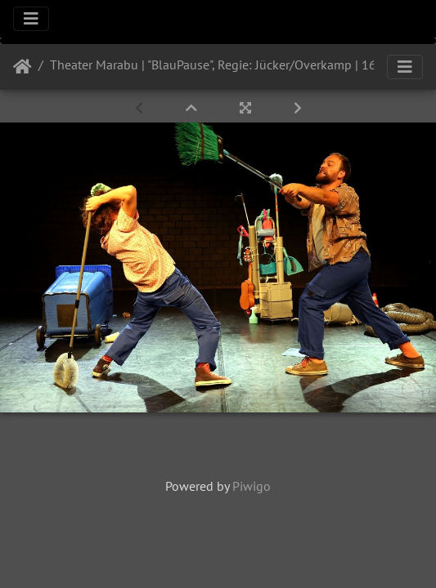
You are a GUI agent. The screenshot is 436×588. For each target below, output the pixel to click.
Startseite (22, 67)
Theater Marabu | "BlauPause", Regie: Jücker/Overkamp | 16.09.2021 (237, 64)
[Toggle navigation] (31, 19)
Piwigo (251, 486)
